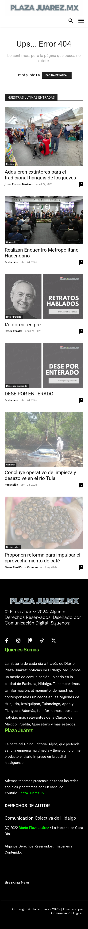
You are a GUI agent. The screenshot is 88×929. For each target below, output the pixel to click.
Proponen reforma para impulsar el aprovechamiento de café (42, 558)
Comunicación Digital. (67, 913)
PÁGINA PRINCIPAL (57, 75)
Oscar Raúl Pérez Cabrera (21, 567)
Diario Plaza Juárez (34, 828)
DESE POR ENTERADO (29, 394)
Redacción (11, 262)
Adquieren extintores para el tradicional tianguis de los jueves (41, 175)
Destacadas (12, 547)
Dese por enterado (16, 385)
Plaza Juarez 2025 (45, 909)
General (10, 242)
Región (10, 164)
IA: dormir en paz (23, 324)
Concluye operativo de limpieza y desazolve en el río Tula (40, 475)
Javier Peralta (13, 316)
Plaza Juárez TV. (32, 793)
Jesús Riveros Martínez (19, 184)
